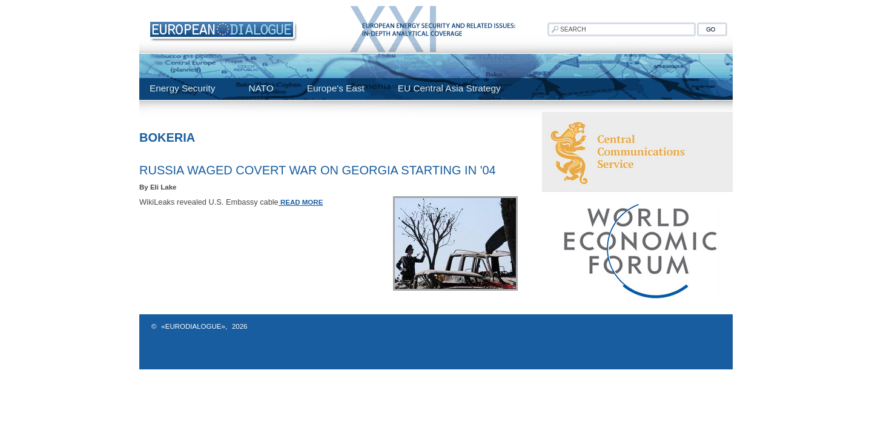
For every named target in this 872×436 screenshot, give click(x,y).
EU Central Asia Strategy (449, 88)
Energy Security (182, 88)
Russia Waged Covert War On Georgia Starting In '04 (317, 170)
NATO (260, 88)
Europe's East (336, 88)
